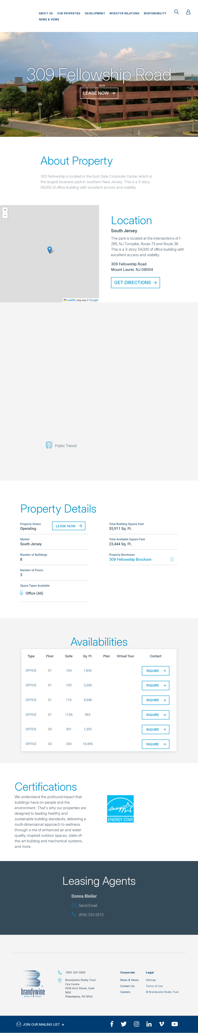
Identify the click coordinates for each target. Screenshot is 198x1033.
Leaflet (69, 300)
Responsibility (155, 13)
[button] (49, 250)
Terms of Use (154, 986)
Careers (125, 992)
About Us (46, 13)
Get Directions (132, 282)
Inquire (152, 671)
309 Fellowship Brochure (130, 559)
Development (95, 13)
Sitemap (151, 980)
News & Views (49, 19)
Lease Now (96, 93)
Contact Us (127, 986)
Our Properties (68, 13)
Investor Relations (124, 13)
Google (93, 300)
